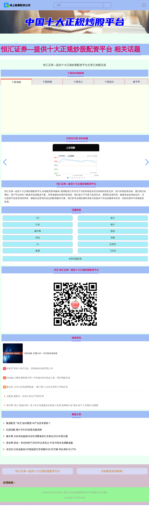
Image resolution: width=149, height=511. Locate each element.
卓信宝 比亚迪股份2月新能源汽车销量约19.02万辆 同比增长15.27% (41, 449)
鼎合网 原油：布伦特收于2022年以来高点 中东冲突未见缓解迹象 (39, 443)
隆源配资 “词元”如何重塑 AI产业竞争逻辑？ (28, 423)
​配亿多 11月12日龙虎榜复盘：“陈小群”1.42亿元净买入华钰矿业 (37, 387)
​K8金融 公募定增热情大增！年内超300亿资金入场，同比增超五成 (38, 377)
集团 (38, 250)
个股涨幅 (16, 82)
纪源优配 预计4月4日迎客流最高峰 (24, 429)
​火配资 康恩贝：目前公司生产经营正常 (25, 396)
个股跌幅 (47, 82)
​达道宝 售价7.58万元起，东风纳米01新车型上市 (29, 368)
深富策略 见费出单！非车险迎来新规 (40, 353)
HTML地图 (102, 492)
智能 (113, 237)
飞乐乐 (113, 250)
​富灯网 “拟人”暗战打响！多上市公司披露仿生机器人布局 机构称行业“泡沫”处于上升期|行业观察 (52, 405)
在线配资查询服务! (112, 471)
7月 (37, 218)
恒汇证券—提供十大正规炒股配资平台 (37, 471)
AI (38, 244)
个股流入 (78, 82)
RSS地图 (92, 492)
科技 (38, 237)
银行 (113, 224)
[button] (5, 162)
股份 (113, 231)
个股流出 (109, 82)
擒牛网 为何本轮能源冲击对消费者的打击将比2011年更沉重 (37, 436)
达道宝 (113, 244)
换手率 (136, 82)
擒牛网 (37, 231)
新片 (113, 218)
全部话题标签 (75, 258)
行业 (38, 224)
